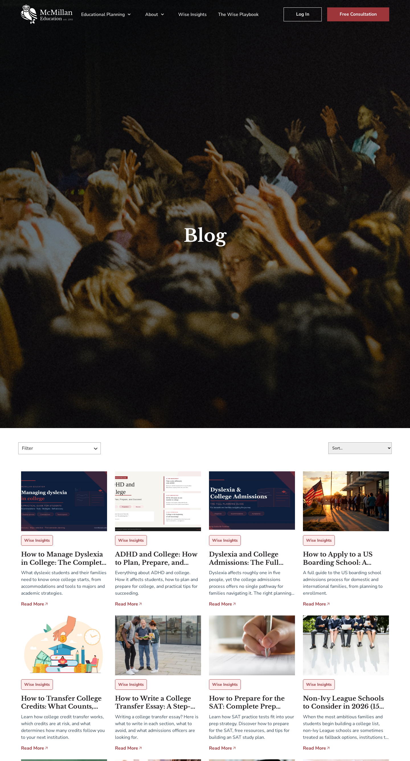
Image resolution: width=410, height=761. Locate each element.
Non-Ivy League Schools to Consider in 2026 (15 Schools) (343, 703)
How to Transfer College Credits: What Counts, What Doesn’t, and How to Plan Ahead (64, 703)
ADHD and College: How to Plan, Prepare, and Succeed (156, 559)
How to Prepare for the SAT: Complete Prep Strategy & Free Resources (247, 703)
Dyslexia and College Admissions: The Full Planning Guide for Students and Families (245, 559)
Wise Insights (192, 14)
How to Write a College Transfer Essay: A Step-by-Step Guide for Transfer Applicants (153, 703)
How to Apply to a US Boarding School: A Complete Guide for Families (338, 559)
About (156, 14)
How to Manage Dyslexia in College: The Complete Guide (63, 559)
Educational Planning (107, 14)
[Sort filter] (360, 448)
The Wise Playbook (238, 14)
